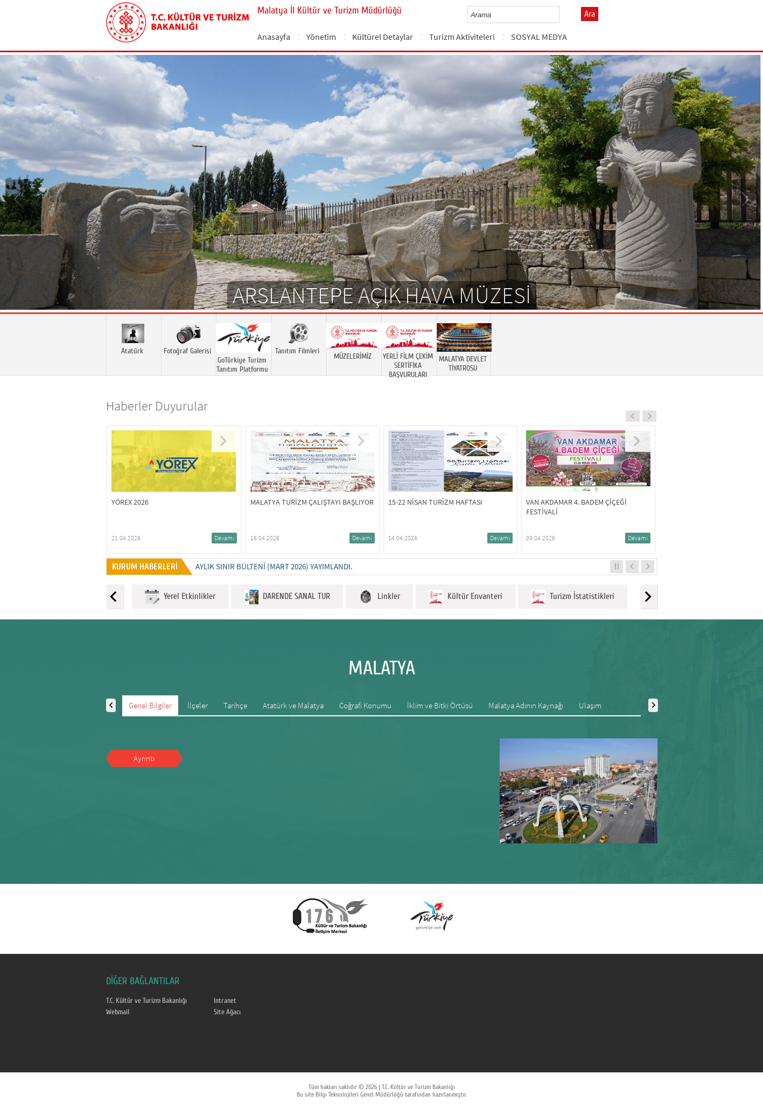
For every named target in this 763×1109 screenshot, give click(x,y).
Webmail (117, 1012)
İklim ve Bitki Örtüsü (440, 705)
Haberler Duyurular (157, 405)
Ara (589, 14)
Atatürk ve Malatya (293, 705)
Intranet (225, 1000)
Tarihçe (235, 705)
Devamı (224, 538)
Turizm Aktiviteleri (462, 36)
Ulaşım (590, 705)
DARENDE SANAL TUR (287, 597)
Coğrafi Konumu (365, 705)
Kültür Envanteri (465, 597)
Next (744, 198)
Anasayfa (273, 36)
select (562, 14)
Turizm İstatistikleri (572, 597)
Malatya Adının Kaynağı (525, 705)
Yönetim (321, 36)
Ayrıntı (144, 758)
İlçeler (197, 705)
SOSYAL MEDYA (539, 36)
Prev (18, 198)
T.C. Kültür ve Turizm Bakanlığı (146, 1000)
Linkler (379, 597)
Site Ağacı (227, 1012)
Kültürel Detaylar (382, 36)
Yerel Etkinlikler (180, 597)
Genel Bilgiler (150, 705)
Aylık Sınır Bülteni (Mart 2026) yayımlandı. (274, 566)
